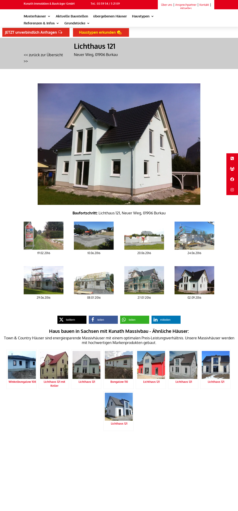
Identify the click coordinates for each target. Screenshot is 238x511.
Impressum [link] (92, 442)
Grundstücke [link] (74, 23)
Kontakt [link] (204, 5)
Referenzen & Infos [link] (39, 23)
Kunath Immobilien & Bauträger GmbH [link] (49, 3)
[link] (190, 21)
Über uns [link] (166, 5)
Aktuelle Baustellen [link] (72, 16)
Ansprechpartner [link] (185, 5)
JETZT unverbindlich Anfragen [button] (31, 32)
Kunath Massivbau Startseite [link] (43, 442)
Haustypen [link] (140, 16)
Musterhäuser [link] (35, 16)
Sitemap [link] (29, 448)
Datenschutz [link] (74, 442)
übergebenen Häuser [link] (110, 16)
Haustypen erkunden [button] (97, 32)
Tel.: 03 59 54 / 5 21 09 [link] (105, 3)
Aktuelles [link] (186, 8)
